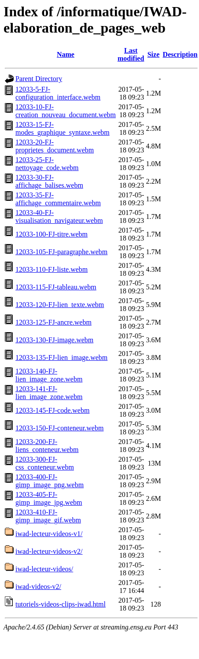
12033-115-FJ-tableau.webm (55, 287)
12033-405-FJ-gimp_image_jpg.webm (48, 498)
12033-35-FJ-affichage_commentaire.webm (58, 199)
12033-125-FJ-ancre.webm (53, 322)
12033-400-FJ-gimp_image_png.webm (49, 481)
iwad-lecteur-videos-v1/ (49, 533)
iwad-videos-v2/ (38, 586)
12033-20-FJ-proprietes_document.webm (54, 146)
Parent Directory (38, 78)
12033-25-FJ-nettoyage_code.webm (47, 163)
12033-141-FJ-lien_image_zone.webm (48, 392)
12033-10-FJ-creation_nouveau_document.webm (65, 110)
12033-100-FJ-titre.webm (51, 234)
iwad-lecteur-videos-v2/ (49, 551)
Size (153, 54)
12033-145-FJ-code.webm (52, 410)
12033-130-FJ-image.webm (54, 340)
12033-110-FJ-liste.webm (51, 269)
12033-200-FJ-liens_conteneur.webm (47, 445)
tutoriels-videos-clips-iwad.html (60, 604)
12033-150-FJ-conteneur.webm (59, 428)
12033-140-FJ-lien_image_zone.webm (48, 375)
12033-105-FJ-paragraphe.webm (61, 251)
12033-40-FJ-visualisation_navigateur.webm (59, 216)
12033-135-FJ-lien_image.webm (61, 357)
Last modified (131, 54)
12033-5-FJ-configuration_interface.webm (57, 93)
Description (180, 54)
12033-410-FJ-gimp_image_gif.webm (48, 516)
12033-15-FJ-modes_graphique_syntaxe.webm (62, 128)
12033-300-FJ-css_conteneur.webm (44, 463)
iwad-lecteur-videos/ (44, 569)
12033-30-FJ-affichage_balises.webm (49, 181)
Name (65, 54)
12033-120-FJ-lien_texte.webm (59, 304)
